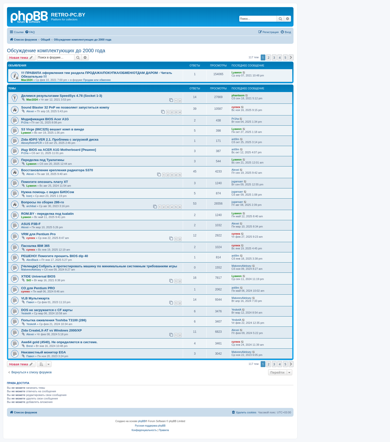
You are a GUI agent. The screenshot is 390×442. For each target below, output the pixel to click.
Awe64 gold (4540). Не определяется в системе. (59, 342)
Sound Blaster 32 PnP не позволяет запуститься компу (65, 107)
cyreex (236, 107)
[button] (291, 57)
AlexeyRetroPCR (31, 142)
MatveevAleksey (31, 269)
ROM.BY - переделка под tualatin (47, 214)
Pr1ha (24, 122)
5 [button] (285, 57)
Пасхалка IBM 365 (35, 246)
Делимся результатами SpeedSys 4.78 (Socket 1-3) (61, 96)
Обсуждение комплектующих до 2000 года (56, 50)
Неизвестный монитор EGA (43, 352)
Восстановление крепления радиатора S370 (57, 170)
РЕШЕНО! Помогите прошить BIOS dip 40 (54, 256)
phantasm (238, 95)
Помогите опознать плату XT (44, 182)
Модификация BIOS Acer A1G (45, 119)
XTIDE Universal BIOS (38, 276)
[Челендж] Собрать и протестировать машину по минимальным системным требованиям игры (99, 266)
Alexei (30, 111)
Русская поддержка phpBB (150, 425)
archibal (31, 206)
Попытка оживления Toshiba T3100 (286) (53, 320)
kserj (29, 195)
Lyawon (237, 72)
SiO (28, 280)
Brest (29, 345)
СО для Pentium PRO (38, 288)
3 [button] (274, 57)
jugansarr (237, 181)
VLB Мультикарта (35, 298)
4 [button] (280, 57)
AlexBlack (32, 259)
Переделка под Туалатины (42, 160)
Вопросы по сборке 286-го (42, 202)
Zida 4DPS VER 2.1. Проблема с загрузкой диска (59, 139)
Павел (30, 302)
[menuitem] (30, 32)
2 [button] (268, 57)
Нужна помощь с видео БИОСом (47, 192)
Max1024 (27, 79)
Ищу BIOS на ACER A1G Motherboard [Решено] (58, 150)
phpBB (142, 421)
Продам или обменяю (97, 79)
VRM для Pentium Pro (38, 234)
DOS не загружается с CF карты (47, 310)
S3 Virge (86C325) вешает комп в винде (52, 129)
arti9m (235, 139)
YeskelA (26, 313)
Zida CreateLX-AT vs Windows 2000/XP (51, 330)
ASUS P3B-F (31, 224)
